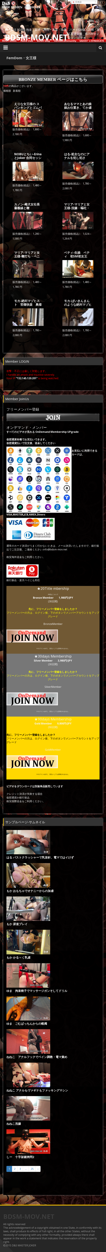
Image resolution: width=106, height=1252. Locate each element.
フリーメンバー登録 (53, 414)
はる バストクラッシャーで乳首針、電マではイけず (40, 857)
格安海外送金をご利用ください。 (25, 557)
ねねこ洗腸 (13, 1124)
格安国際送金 (14, 801)
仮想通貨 (11, 797)
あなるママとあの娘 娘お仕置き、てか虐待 (78, 107)
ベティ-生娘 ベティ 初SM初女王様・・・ (77, 256)
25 (32, 1169)
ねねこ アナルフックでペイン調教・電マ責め (36, 1057)
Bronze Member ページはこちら (53, 79)
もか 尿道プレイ (17, 924)
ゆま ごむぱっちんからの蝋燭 (26, 1023)
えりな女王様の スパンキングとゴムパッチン (28, 107)
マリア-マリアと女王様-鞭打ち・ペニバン (27, 256)
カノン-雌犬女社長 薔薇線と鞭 (28, 206)
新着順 (17, 91)
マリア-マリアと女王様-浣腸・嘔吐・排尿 (77, 208)
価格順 (7, 91)
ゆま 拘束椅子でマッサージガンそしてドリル (36, 991)
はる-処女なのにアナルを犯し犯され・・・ (77, 158)
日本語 (77, 1)
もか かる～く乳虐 (18, 957)
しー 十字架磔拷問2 (20, 1157)
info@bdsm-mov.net (55, 549)
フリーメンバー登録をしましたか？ (56, 609)
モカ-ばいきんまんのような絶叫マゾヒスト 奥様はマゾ (78, 304)
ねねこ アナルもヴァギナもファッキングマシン (37, 1090)
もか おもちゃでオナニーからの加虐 (30, 891)
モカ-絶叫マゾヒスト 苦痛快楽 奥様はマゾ (28, 304)
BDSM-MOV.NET (36, 37)
